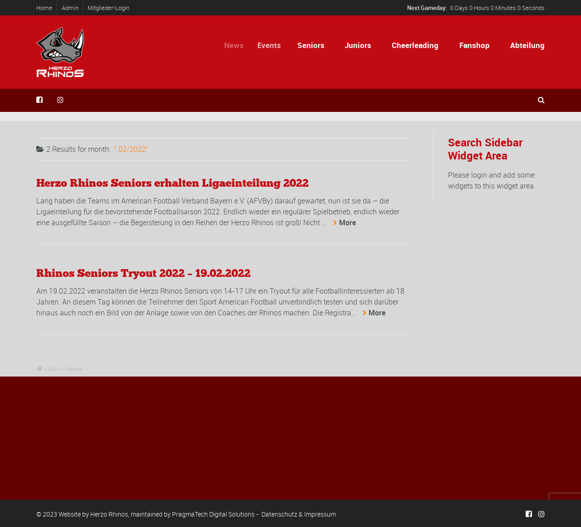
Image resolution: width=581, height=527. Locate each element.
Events (273, 45)
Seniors (312, 45)
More (347, 222)
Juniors (358, 45)
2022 (54, 369)
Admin (70, 8)
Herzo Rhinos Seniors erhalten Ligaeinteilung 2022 (172, 182)
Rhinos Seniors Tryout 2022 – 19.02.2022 (143, 273)
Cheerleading (415, 45)
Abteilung (527, 45)
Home (44, 8)
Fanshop (474, 45)
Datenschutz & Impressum (298, 514)
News (237, 45)
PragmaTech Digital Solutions (213, 514)
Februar (74, 369)
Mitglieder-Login (108, 8)
